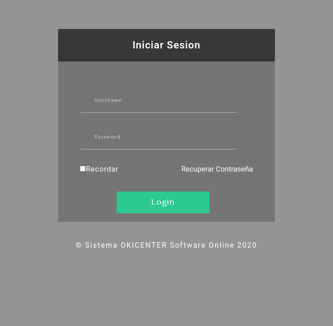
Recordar (102, 169)
